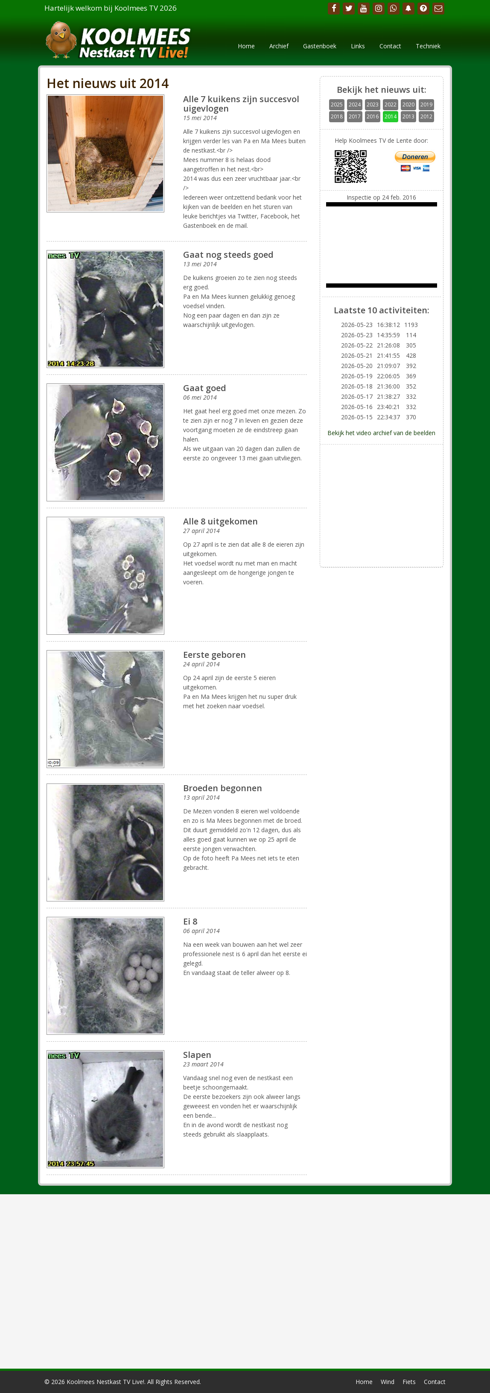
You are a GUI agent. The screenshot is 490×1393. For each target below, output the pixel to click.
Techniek (428, 46)
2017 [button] (355, 116)
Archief (279, 46)
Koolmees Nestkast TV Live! (105, 1382)
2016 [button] (373, 116)
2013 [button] (408, 116)
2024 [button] (355, 104)
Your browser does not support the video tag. (381, 245)
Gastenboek (319, 46)
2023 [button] (373, 104)
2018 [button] (337, 116)
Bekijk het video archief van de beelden (381, 433)
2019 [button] (426, 104)
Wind (387, 1382)
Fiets (409, 1382)
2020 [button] (408, 104)
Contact (390, 46)
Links (358, 46)
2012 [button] (426, 116)
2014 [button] (391, 116)
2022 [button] (391, 104)
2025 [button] (337, 104)
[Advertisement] (381, 504)
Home (246, 46)
